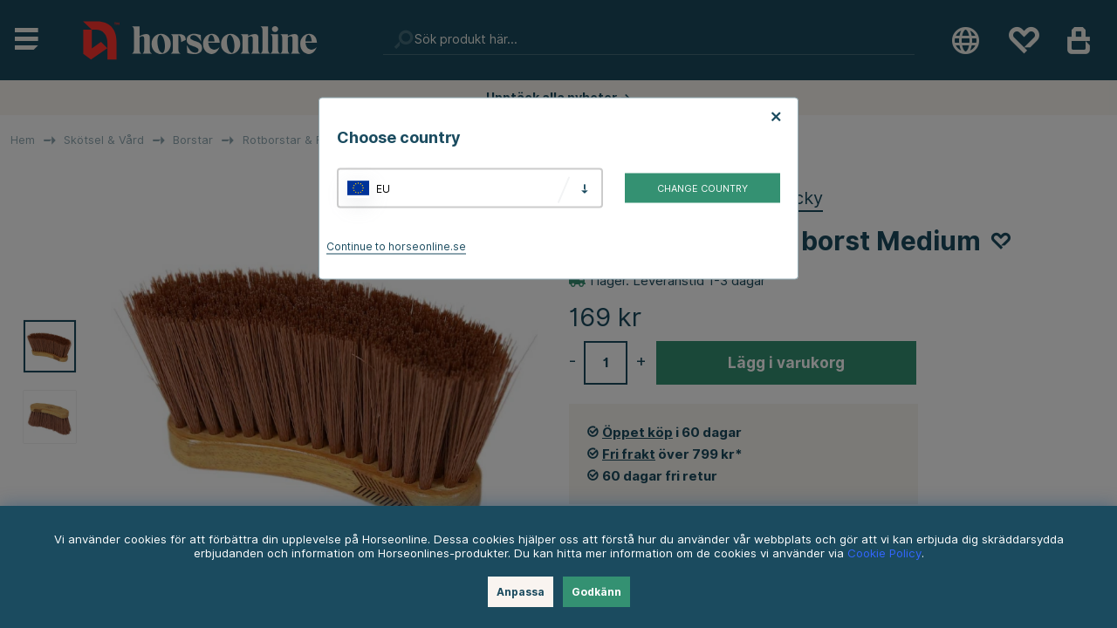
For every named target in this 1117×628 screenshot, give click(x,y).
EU (383, 188)
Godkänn (596, 591)
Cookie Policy (884, 553)
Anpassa (521, 591)
